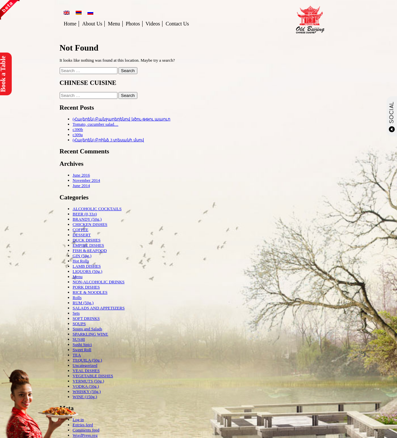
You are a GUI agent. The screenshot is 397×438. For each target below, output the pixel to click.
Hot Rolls (81, 260)
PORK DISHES (86, 287)
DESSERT (82, 234)
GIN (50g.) (82, 255)
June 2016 (81, 175)
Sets (76, 313)
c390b (78, 129)
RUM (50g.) (83, 302)
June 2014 (81, 185)
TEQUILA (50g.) (87, 360)
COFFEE (80, 229)
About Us (92, 23)
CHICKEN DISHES (90, 224)
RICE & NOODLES (90, 292)
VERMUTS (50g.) (88, 381)
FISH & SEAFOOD (90, 250)
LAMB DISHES (87, 266)
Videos (152, 23)
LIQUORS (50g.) (87, 271)
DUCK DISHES (87, 240)
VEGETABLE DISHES (93, 375)
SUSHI (79, 339)
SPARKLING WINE (90, 334)
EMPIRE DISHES (88, 245)
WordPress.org (85, 435)
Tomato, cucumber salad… (95, 124)
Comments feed (86, 430)
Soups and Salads (87, 328)
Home (70, 23)
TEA (77, 354)
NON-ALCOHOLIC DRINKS (99, 281)
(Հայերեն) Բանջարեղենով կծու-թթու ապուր (122, 119)
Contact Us (177, 23)
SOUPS (79, 323)
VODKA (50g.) (86, 386)
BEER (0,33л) (85, 213)
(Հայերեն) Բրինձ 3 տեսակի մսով (108, 139)
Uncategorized (85, 365)
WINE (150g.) (85, 396)
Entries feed (83, 424)
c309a (78, 134)
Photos (133, 23)
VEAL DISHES (86, 370)
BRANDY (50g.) (87, 219)
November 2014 (86, 180)
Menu (114, 23)
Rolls (77, 297)
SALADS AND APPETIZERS (99, 307)
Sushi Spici (82, 344)
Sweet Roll (82, 349)
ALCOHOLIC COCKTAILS (97, 208)
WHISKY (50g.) (87, 391)
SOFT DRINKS (86, 318)
